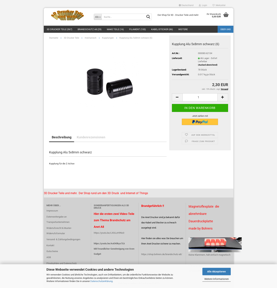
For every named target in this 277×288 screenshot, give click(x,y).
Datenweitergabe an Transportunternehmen (57, 219)
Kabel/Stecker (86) (162, 29)
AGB (48, 257)
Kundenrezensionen (91, 137)
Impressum (52, 210)
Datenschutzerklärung (101, 281)
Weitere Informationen (216, 279)
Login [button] (203, 5)
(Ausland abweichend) (207, 65)
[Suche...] (98, 17)
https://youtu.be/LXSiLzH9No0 (109, 232)
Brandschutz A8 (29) (90, 29)
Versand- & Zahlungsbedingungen (63, 239)
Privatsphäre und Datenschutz (61, 263)
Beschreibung (61, 137)
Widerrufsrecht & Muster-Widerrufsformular (59, 231)
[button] (186, 5)
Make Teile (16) (115, 29)
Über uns (225, 29)
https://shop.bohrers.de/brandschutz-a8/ (161, 254)
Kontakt (50, 245)
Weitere (183, 29)
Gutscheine (52, 251)
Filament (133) (137, 29)
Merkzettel (218, 5)
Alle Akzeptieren (216, 271)
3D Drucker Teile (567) (59, 29)
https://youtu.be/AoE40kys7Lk (109, 243)
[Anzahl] (200, 97)
